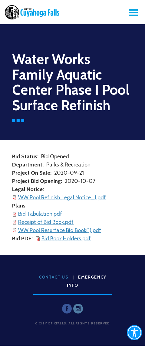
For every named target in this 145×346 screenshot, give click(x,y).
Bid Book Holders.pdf (66, 238)
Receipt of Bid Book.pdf (46, 222)
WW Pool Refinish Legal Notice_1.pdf (62, 197)
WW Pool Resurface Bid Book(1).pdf (59, 230)
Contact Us (53, 277)
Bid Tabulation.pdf (40, 214)
